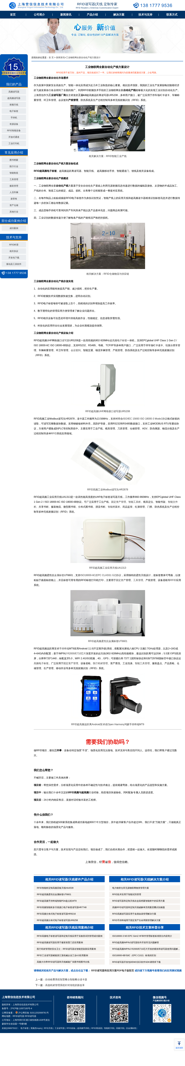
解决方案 (118, 14)
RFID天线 (48, 1028)
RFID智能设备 (14, 130)
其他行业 (14, 211)
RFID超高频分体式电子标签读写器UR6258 (57, 920)
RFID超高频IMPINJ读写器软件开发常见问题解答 (135, 942)
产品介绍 (92, 14)
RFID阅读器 (96, 1028)
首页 (13, 14)
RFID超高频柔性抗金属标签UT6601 (54, 894)
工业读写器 (60, 1028)
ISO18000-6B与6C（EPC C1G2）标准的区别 (134, 955)
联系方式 (171, 14)
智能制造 (14, 173)
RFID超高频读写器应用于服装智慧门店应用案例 (60, 942)
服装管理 (14, 186)
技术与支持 (145, 14)
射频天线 (14, 104)
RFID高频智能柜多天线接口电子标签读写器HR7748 (61, 907)
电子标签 (14, 111)
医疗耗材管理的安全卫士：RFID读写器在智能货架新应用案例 (66, 949)
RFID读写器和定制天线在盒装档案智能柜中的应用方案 (138, 901)
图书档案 (14, 160)
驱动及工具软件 (13, 264)
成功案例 (14, 228)
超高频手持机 (83, 1028)
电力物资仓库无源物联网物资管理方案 (130, 888)
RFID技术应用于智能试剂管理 (126, 894)
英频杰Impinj (36, 1028)
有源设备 (14, 124)
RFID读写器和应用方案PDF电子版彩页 (112, 970)
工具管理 (14, 179)
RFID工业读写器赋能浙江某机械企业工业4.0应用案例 (62, 955)
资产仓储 (14, 205)
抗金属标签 (131, 1028)
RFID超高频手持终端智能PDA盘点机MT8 (56, 901)
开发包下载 (13, 257)
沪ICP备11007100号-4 (21, 1008)
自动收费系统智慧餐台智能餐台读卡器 (66, 979)
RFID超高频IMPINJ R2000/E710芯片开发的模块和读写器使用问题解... (146, 949)
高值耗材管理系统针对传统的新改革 (65, 985)
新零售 (14, 199)
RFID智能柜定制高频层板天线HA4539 (55, 888)
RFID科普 (14, 244)
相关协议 (14, 251)
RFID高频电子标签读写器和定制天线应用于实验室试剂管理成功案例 (69, 936)
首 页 (51, 57)
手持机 (14, 117)
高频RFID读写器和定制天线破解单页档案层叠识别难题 (138, 907)
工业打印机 (13, 143)
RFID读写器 (18, 1016)
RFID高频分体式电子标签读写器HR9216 (56, 914)
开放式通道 (13, 137)
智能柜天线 (109, 1028)
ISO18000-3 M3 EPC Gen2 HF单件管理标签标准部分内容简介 (142, 936)
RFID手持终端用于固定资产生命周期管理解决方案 (136, 920)
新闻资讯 (65, 14)
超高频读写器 (13, 98)
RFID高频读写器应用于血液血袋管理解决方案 (134, 914)
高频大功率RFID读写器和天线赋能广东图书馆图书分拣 (63, 962)
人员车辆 (14, 192)
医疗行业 (14, 166)
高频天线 (120, 1028)
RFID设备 (71, 1028)
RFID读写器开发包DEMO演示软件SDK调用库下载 (136, 962)
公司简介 (39, 14)
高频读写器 (13, 91)
